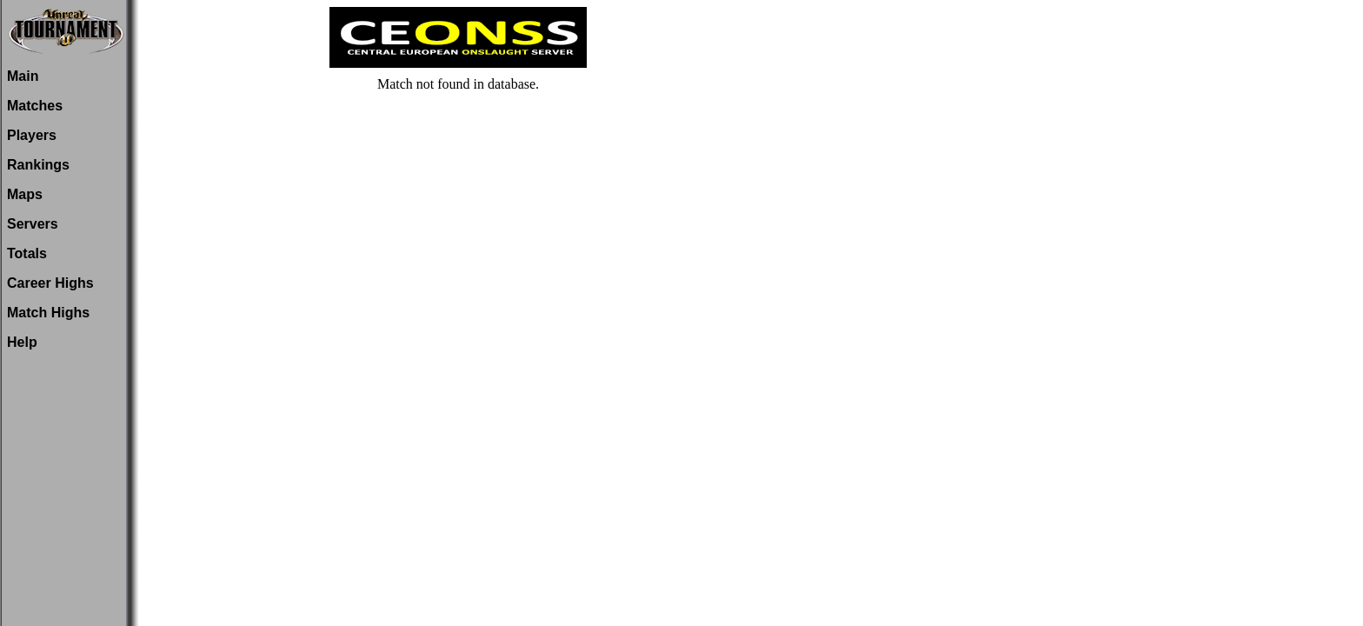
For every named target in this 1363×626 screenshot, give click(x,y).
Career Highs (50, 283)
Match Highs (48, 312)
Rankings (38, 164)
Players (32, 135)
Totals (27, 253)
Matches (35, 105)
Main (22, 76)
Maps (25, 194)
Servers (32, 223)
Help (22, 342)
